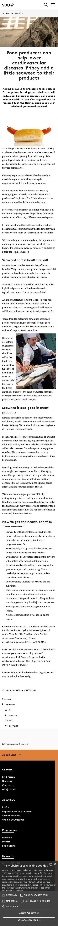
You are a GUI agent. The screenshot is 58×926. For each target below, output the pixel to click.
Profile (5, 807)
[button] (3, 895)
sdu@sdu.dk (9, 789)
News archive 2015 (13, 13)
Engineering (9, 845)
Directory (7, 781)
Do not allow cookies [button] (29, 920)
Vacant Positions (11, 815)
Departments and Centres (16, 811)
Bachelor (7, 837)
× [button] (55, 864)
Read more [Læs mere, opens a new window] (18, 890)
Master (6, 841)
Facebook (8, 704)
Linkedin (11, 715)
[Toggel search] (46, 5)
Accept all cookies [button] (29, 913)
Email (9, 720)
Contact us (8, 785)
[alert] (29, 893)
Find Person (8, 776)
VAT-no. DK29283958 (13, 819)
